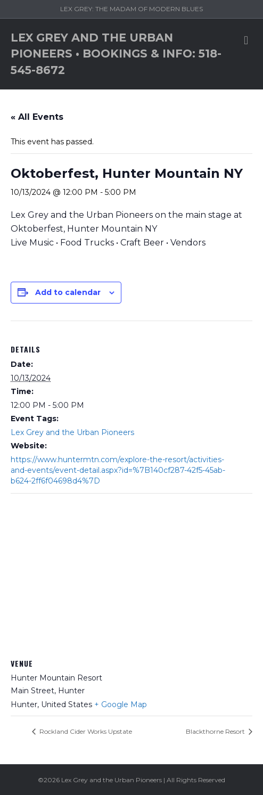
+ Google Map (120, 704)
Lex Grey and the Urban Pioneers (72, 432)
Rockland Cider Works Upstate (85, 731)
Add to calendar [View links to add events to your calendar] (68, 292)
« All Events (37, 117)
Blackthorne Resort (216, 731)
